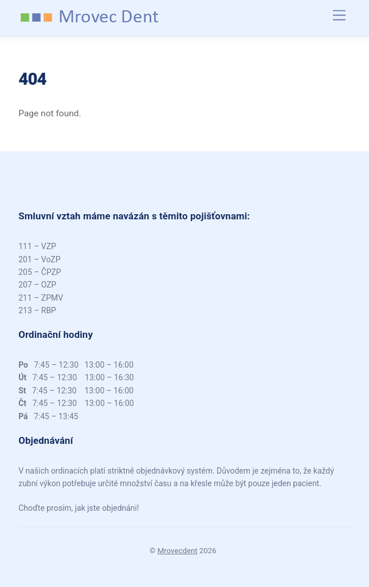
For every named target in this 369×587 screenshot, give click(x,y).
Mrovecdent (178, 550)
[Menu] (339, 16)
